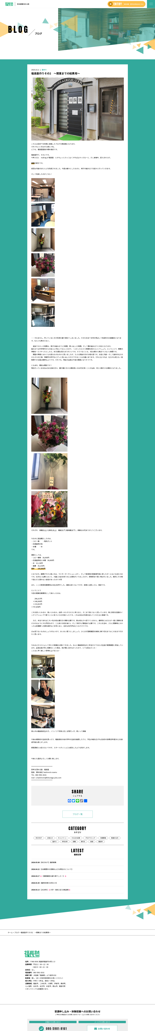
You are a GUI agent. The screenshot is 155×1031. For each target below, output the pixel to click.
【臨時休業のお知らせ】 (44, 843)
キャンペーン (62, 798)
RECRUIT (39, 798)
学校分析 (65, 801)
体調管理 (103, 798)
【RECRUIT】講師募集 (43, 822)
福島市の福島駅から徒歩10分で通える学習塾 (82, 1017)
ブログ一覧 (78, 774)
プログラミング (90, 798)
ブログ (16, 892)
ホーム (10, 892)
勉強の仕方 (114, 798)
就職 (74, 801)
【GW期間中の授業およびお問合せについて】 (52, 829)
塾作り (44, 29)
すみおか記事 (76, 798)
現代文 (83, 801)
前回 (33, 123)
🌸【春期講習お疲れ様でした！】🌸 (48, 836)
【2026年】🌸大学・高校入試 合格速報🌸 (51, 850)
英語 (91, 801)
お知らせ (50, 798)
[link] (77, 150)
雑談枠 (100, 801)
